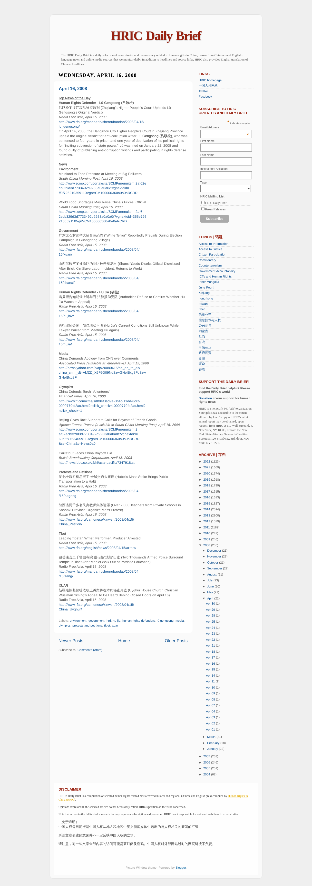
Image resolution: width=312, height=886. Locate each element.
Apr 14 (211, 675)
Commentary (207, 260)
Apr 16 (211, 663)
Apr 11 (211, 681)
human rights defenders (138, 620)
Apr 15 (211, 669)
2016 (207, 497)
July (210, 580)
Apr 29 (211, 609)
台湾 (202, 342)
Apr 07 (211, 705)
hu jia (116, 620)
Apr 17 (211, 657)
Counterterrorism (210, 265)
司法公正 (205, 347)
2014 (207, 509)
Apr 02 (211, 723)
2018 (207, 485)
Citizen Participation (212, 254)
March (211, 737)
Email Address (224, 127)
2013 (207, 515)
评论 (202, 364)
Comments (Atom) (90, 650)
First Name (207, 141)
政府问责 (205, 353)
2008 (207, 545)
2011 (207, 527)
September (215, 568)
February (213, 743)
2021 (207, 467)
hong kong (206, 298)
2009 (207, 539)
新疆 (202, 358)
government (96, 620)
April (210, 598)
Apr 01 (211, 729)
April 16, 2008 (73, 88)
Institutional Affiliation (214, 169)
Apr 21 (211, 645)
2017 (207, 491)
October (213, 562)
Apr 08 (211, 699)
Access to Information (213, 244)
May (210, 592)
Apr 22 (211, 639)
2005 (207, 768)
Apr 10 (211, 687)
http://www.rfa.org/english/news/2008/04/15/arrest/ (97, 548)
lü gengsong (165, 620)
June (211, 586)
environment (78, 620)
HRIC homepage (210, 80)
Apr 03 (211, 717)
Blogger (181, 867)
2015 (207, 503)
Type (203, 182)
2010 (207, 533)
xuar (115, 625)
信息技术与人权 (210, 320)
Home (124, 640)
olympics (64, 625)
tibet (107, 625)
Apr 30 (211, 603)
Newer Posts (70, 640)
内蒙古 (203, 331)
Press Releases (215, 209)
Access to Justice (210, 249)
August (212, 574)
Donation (205, 398)
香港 (202, 369)
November (214, 556)
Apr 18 (211, 651)
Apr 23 (211, 633)
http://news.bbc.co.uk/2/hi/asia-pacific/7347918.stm (98, 462)
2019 (207, 479)
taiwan (203, 304)
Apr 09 (211, 693)
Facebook (205, 96)
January (213, 749)
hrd (109, 620)
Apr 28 (211, 615)
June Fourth (207, 287)
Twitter (203, 91)
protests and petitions (87, 625)
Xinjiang (204, 293)
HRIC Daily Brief (156, 36)
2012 (207, 521)
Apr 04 (211, 711)
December (214, 550)
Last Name (207, 155)
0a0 (93, 443)
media (180, 620)
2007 (207, 756)
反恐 (202, 336)
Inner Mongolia (209, 282)
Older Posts (176, 640)
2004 (207, 774)
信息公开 (205, 315)
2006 (207, 762)
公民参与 (205, 325)
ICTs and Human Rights (215, 276)
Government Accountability (217, 271)
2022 (207, 461)
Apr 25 (211, 621)
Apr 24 (211, 627)
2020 (207, 473)
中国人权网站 (208, 85)
